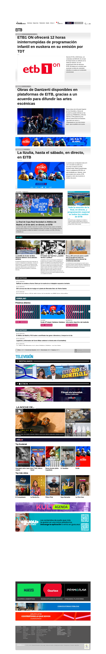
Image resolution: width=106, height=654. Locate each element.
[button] (89, 311)
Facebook (69, 628)
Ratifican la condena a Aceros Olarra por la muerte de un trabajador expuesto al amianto (43, 283)
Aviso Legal (43, 645)
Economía (33, 629)
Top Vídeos (50, 628)
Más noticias (21, 278)
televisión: (18, 626)
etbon (24, 384)
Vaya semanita (19, 631)
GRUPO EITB (78, 23)
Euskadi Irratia (25, 628)
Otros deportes (39, 640)
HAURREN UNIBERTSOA (26, 599)
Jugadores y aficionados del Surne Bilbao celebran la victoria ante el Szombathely (41, 340)
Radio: (24, 626)
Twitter (68, 629)
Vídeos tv (18, 630)
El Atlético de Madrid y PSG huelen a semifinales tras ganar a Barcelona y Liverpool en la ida (44, 335)
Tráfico (59, 628)
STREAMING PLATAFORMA (74, 599)
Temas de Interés (61, 632)
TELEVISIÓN (24, 356)
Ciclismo (38, 638)
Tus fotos (78, 350)
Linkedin (69, 633)
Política (32, 630)
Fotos (49, 629)
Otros (52, 23)
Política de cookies (49, 645)
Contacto (72, 645)
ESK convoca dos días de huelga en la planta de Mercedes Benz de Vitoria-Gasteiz (41, 288)
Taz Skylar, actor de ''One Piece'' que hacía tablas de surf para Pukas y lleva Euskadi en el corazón (77, 434)
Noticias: (33, 626)
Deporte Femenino (40, 635)
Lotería (59, 631)
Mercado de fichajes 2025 (41, 634)
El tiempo (59, 627)
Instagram (69, 630)
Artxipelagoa (25, 638)
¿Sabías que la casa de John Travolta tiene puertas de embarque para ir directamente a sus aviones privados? (77, 420)
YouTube (69, 634)
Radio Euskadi (26, 629)
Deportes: (38, 626)
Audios (49, 630)
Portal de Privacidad (36, 645)
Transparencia (67, 645)
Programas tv (18, 629)
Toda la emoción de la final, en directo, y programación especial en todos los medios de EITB (79, 212)
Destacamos (26, 361)
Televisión (42, 23)
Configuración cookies (58, 645)
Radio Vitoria (25, 630)
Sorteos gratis (61, 629)
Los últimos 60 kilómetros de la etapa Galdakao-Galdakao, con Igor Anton (38, 345)
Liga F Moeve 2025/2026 (41, 630)
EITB (18, 30)
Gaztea (24, 631)
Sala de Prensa (61, 634)
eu (88, 23)
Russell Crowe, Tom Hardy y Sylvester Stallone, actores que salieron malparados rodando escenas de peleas (40, 435)
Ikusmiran (33, 633)
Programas (25, 635)
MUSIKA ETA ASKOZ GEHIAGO (51, 599)
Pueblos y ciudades (62, 633)
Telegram (69, 632)
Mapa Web (77, 645)
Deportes (35, 23)
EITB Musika (25, 633)
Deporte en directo (40, 642)
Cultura (32, 631)
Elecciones (60, 630)
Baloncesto (38, 639)
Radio (47, 23)
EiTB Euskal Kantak (27, 634)
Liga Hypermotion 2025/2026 (41, 631)
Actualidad (33, 628)
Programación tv (19, 628)
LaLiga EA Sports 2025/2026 (41, 629)
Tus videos (78, 351)
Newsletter (69, 626)
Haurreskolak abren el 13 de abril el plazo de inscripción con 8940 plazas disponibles (42, 293)
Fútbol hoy (38, 628)
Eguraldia (33, 634)
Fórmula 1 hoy (39, 633)
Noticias (29, 23)
